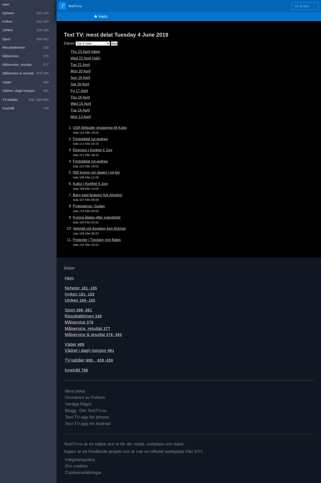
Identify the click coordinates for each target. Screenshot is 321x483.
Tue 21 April (80, 65)
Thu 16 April (80, 97)
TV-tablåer (89, 360)
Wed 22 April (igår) (85, 58)
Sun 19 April (80, 78)
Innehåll (76, 370)
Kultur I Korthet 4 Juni (90, 184)
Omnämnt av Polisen (85, 397)
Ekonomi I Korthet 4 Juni (92, 150)
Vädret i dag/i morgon (89, 350)
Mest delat (75, 391)
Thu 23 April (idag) (85, 52)
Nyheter (81, 288)
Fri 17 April (79, 91)
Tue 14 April (80, 110)
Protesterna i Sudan (89, 206)
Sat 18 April (80, 84)
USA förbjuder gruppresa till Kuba (99, 128)
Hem (100, 16)
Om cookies (76, 466)
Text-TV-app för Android (88, 423)
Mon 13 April (81, 117)
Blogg (70, 410)
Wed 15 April (81, 104)
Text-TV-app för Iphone (87, 417)
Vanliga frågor (78, 404)
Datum (69, 43)
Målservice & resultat (93, 334)
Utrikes (80, 300)
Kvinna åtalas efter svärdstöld (96, 217)
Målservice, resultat (87, 328)
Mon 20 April (81, 71)
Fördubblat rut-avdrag (90, 139)
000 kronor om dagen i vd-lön (96, 172)
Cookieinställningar (83, 472)
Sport (78, 310)
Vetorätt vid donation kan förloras (99, 228)
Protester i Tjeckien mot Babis (97, 240)
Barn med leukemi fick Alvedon (97, 195)
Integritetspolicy (80, 459)
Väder (74, 344)
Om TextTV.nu (93, 410)
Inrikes (80, 294)
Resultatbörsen (83, 316)
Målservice (79, 322)
